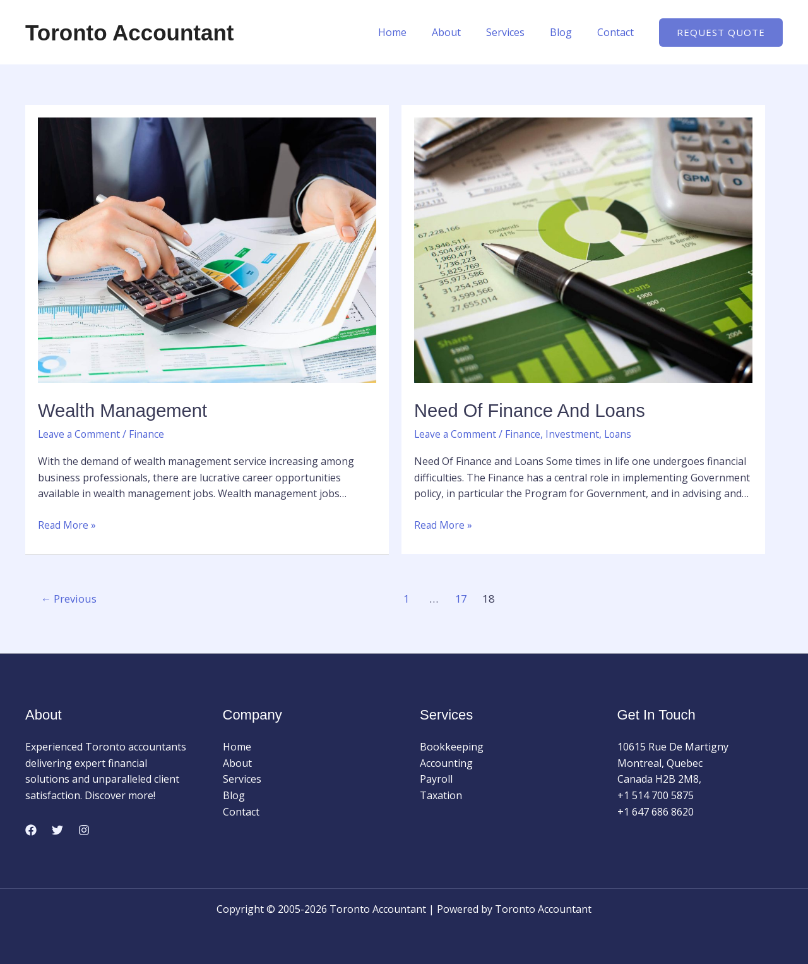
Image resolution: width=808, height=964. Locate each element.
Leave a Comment (80, 433)
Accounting (446, 762)
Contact (618, 32)
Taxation (441, 795)
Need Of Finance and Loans (533, 410)
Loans (621, 433)
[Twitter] (57, 829)
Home (415, 32)
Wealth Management (125, 410)
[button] (721, 32)
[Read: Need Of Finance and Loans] (583, 249)
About (463, 32)
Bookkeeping (452, 746)
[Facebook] (31, 829)
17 (462, 598)
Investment (575, 433)
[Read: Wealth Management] (207, 249)
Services (518, 32)
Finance (149, 433)
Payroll (436, 779)
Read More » (67, 524)
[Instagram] (84, 829)
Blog (568, 32)
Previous (70, 598)
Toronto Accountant (129, 32)
